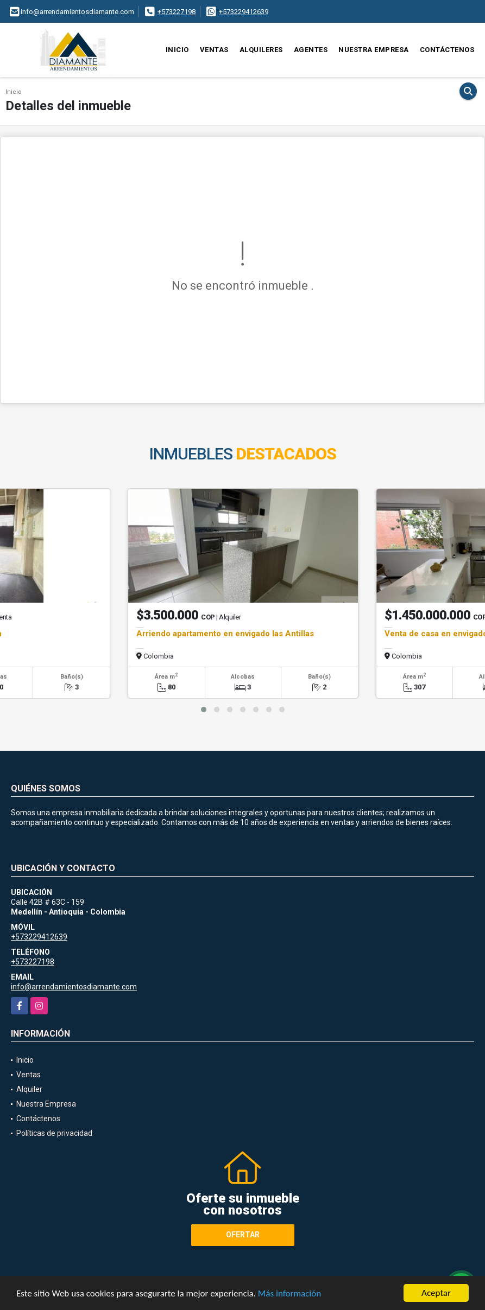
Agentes (311, 50)
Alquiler (29, 1089)
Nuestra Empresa (373, 50)
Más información (289, 1294)
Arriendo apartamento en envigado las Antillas (225, 633)
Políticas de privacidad (54, 1133)
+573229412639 (243, 12)
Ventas (214, 50)
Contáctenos (447, 50)
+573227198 (177, 12)
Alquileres (261, 50)
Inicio (177, 50)
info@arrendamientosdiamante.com (74, 986)
